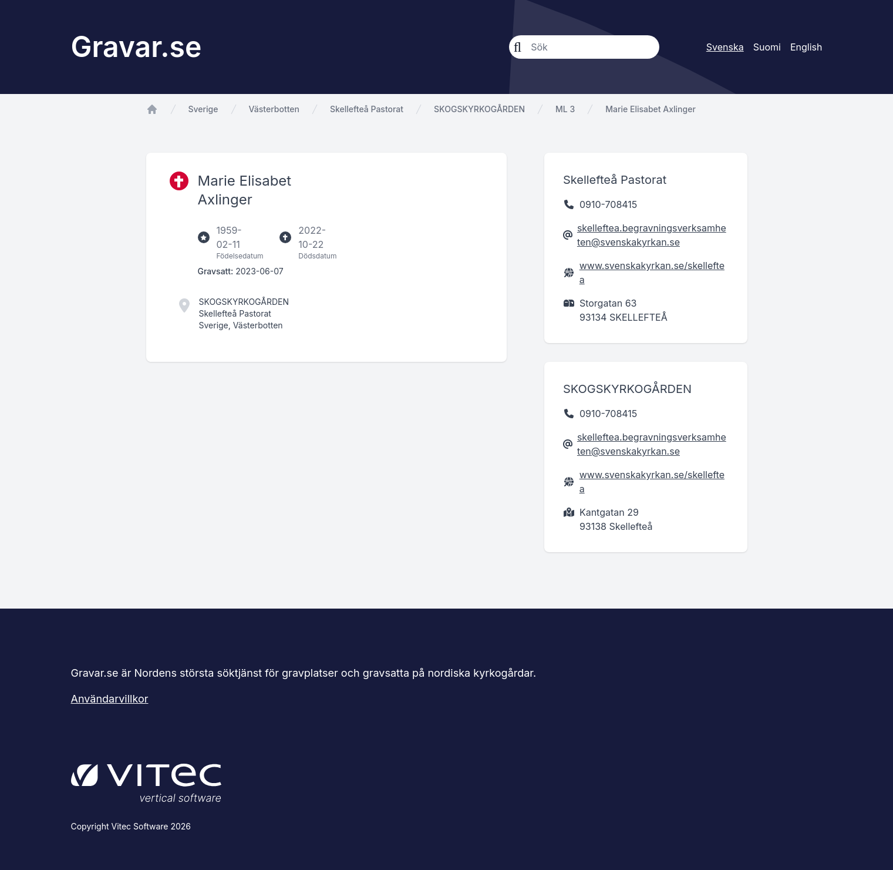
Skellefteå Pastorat (366, 109)
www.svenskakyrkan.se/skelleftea (651, 272)
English (806, 47)
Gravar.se (136, 46)
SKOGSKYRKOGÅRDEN (479, 109)
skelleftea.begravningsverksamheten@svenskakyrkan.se (651, 235)
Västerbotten (274, 109)
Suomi (767, 47)
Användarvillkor (110, 699)
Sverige (203, 109)
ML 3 (565, 109)
